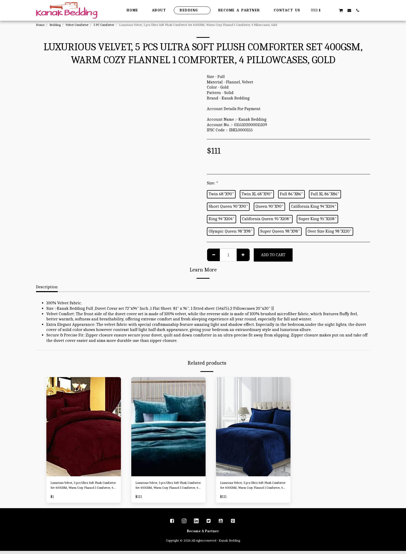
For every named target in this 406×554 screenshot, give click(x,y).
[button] (332, 10)
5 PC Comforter (103, 25)
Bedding (55, 25)
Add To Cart (273, 254)
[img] (83, 426)
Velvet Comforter (77, 25)
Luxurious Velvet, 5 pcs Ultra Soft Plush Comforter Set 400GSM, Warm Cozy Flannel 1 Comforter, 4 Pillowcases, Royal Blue (253, 487)
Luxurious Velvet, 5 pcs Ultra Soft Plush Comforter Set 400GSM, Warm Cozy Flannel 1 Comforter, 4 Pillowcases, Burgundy (83, 487)
